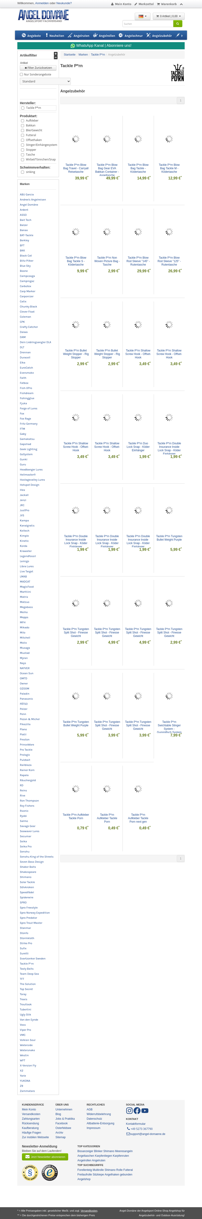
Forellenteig (84, 1170)
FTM (22, 428)
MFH (22, 622)
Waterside (26, 1045)
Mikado (24, 627)
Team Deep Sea (29, 973)
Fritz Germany (28, 423)
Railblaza (25, 765)
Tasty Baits (27, 968)
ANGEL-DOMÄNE (45, 16)
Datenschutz (94, 1118)
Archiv (59, 1132)
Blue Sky (25, 265)
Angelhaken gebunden (118, 1174)
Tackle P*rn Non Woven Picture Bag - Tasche (107, 261)
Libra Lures (27, 566)
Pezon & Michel (30, 719)
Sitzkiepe (98, 1174)
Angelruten (98, 1160)
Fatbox (24, 383)
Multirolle (98, 1170)
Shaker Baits (28, 866)
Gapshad (25, 444)
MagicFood (27, 586)
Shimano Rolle (113, 1170)
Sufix (23, 948)
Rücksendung (30, 1123)
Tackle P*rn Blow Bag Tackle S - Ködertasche (76, 261)
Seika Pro (26, 846)
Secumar (25, 836)
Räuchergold (28, 780)
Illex (22, 490)
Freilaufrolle (84, 1174)
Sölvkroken (27, 887)
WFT (22, 1060)
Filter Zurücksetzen (38, 68)
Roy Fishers (27, 805)
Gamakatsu (27, 439)
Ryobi (23, 816)
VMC (22, 1035)
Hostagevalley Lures (32, 479)
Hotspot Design (29, 484)
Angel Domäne (29, 204)
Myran (24, 658)
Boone (24, 271)
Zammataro (27, 1091)
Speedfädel (27, 892)
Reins (23, 790)
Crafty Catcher (29, 327)
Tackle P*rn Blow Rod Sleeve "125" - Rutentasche (170, 261)
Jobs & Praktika (65, 1118)
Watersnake (27, 1050)
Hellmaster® (28, 474)
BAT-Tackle (26, 235)
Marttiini (25, 591)
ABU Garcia (27, 194)
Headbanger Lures (31, 469)
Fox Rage (25, 418)
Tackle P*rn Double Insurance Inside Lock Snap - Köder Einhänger (169, 448)
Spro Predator (28, 917)
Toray (23, 994)
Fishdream (27, 393)
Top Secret (26, 989)
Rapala (24, 775)
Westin (24, 1055)
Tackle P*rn (33, 108)
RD (21, 785)
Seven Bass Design (32, 861)
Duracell (25, 357)
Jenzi (23, 500)
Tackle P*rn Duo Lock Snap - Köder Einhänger (138, 447)
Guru (23, 464)
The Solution (28, 984)
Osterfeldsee (63, 1128)
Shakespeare (28, 872)
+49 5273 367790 (139, 1128)
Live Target (26, 571)
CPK (22, 321)
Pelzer (23, 709)
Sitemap (60, 1137)
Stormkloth (27, 938)
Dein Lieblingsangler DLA (35, 342)
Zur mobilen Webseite (35, 1137)
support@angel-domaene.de (145, 1134)
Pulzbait (25, 759)
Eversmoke (27, 372)
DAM (23, 337)
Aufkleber (32, 120)
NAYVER (25, 668)
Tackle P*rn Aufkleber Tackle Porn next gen (138, 818)
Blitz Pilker (26, 260)
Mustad (25, 653)
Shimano (25, 877)
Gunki (24, 459)
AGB (89, 1109)
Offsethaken (34, 140)
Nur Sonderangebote (37, 74)
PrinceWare (27, 744)
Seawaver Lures (29, 831)
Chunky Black (28, 306)
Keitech (24, 530)
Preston (25, 739)
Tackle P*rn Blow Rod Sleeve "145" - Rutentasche (138, 261)
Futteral (31, 135)
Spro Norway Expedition (35, 912)
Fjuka (23, 403)
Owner (24, 683)
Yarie (23, 1075)
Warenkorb (166, 4)
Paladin (24, 693)
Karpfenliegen (103, 1155)
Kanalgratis (27, 525)
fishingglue (27, 398)
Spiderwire (26, 897)
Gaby (23, 434)
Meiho (24, 612)
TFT (22, 979)
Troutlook (26, 1004)
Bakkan (30, 125)
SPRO (23, 902)
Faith (23, 377)
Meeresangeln (124, 1151)
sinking (30, 172)
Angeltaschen (85, 1155)
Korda (23, 546)
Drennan (25, 352)
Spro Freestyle (29, 907)
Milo (22, 632)
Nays (23, 663)
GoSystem (26, 454)
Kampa (24, 520)
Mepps (24, 617)
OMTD (23, 678)
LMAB (23, 576)
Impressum (93, 1128)
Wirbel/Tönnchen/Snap (40, 159)
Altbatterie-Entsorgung (100, 1123)
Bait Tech (25, 220)
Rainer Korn (27, 770)
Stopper (31, 150)
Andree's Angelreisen (33, 199)
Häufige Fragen (31, 1132)
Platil (23, 734)
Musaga (25, 647)
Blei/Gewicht (34, 130)
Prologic (25, 754)
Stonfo (24, 933)
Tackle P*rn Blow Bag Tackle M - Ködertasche (169, 168)
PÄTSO (24, 703)
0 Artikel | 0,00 (169, 16)
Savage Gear (27, 826)
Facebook (61, 1123)
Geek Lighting (28, 449)
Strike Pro (26, 943)
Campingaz (27, 281)
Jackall (24, 495)
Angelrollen (84, 1160)
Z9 (21, 1085)
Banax (24, 230)
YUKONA (25, 1080)
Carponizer (27, 296)
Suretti (24, 953)
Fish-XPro (26, 388)
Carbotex (25, 286)
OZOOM (24, 688)
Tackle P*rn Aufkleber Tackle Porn (76, 816)
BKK (22, 250)
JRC (22, 505)
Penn (23, 714)
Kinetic (24, 540)
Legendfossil (28, 556)
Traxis (23, 999)
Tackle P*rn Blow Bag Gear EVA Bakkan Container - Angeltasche (107, 170)
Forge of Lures (28, 408)
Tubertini (25, 1009)
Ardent (24, 209)
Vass (23, 1024)
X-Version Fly (28, 1065)
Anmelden (42, 3)
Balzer (24, 225)
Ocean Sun (27, 673)
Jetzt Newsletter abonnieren (45, 1156)
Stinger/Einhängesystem (40, 145)
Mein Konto (120, 4)
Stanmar (25, 928)
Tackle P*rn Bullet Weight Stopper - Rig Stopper (76, 354)
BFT (22, 245)
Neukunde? (64, 3)
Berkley (24, 240)
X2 (21, 1070)
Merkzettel (144, 4)
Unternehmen (63, 1109)
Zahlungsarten (31, 1118)
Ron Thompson (29, 800)
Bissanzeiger (85, 1151)
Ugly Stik (25, 1014)
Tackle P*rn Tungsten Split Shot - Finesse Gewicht (76, 632)
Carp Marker (27, 291)
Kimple (24, 535)
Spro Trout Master (31, 922)
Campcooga (27, 276)
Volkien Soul (27, 1040)
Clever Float (27, 311)
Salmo (24, 821)
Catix (23, 301)
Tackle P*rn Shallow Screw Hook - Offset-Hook (138, 354)
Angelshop (84, 1179)
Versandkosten (31, 1114)
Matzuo (24, 602)
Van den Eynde (29, 1019)
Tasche (30, 155)
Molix (23, 642)
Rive (22, 795)
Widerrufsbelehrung (99, 1114)
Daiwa (24, 332)
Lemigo (24, 561)
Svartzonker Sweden (33, 958)
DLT (22, 347)
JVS (22, 515)
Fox (22, 413)
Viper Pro (25, 1029)
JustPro (24, 510)
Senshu (24, 851)
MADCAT (25, 581)
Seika (23, 841)
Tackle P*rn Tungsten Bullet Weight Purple (169, 538)
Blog (58, 1114)
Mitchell (25, 637)
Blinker (98, 1151)
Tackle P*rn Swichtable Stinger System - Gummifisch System (169, 727)
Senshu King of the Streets (37, 856)
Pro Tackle (26, 749)
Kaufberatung (30, 1128)
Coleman (25, 316)
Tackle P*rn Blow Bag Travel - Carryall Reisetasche (76, 168)
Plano (23, 729)
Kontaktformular (136, 1123)
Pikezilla (25, 724)
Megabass (26, 607)
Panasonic (26, 698)
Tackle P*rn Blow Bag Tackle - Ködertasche (138, 168)
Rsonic (24, 810)
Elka (22, 362)
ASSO (23, 214)
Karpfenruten (121, 1155)
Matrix (24, 597)
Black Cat (26, 255)
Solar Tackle (27, 882)
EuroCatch (26, 367)
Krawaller (26, 551)
